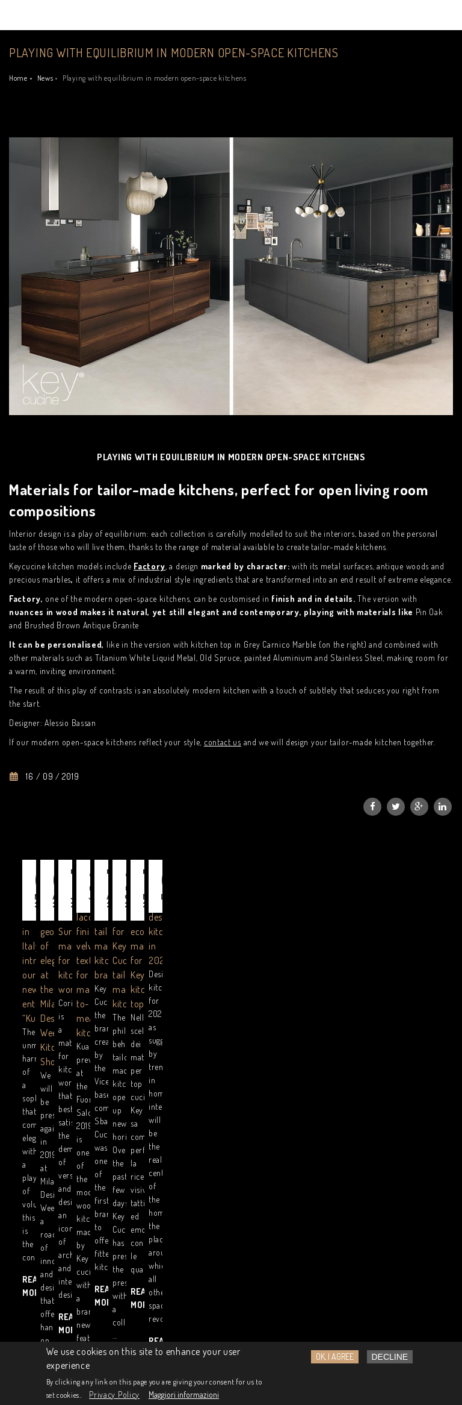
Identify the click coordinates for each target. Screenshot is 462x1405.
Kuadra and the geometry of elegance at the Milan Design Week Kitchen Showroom (227, 979)
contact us (222, 742)
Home (18, 78)
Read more (45, 1069)
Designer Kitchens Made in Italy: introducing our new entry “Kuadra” (75, 979)
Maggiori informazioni (184, 1394)
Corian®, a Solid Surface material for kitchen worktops (368, 979)
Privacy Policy (114, 1394)
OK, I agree (335, 1356)
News (45, 78)
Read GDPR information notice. (104, 1217)
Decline (390, 1357)
